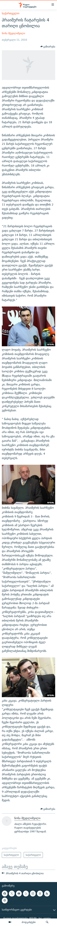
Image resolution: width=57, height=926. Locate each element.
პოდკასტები (29, 922)
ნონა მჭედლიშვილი (13, 33)
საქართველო (10, 13)
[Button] (47, 47)
